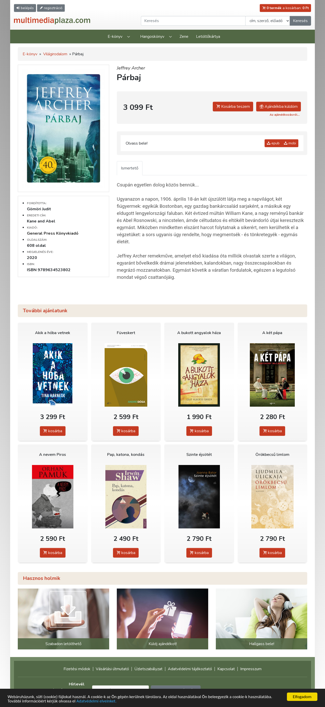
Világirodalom (55, 54)
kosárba (52, 431)
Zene (184, 36)
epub (273, 143)
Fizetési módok (76, 669)
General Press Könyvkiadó (52, 233)
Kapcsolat (226, 669)
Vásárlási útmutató (112, 669)
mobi (290, 143)
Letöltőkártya (208, 36)
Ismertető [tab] (129, 168)
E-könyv (115, 36)
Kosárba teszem (233, 106)
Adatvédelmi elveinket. (96, 701)
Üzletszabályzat (148, 669)
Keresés (300, 21)
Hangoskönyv (152, 36)
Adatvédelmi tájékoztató (190, 669)
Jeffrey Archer (131, 68)
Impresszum (251, 669)
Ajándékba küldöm (278, 106)
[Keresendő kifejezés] (193, 21)
